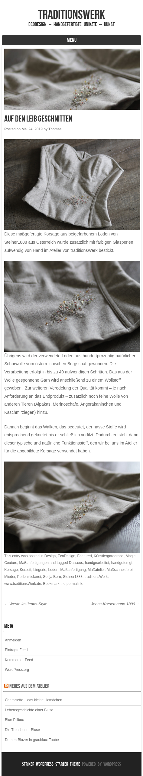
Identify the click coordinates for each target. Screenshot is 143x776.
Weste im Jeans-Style (25, 604)
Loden (53, 570)
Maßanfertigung (73, 570)
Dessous (76, 563)
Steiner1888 (15, 242)
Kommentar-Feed (19, 660)
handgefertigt (121, 563)
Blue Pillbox (14, 720)
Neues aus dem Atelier (29, 686)
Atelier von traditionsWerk (74, 250)
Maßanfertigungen (34, 563)
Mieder (9, 577)
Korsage (11, 570)
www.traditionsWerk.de (22, 584)
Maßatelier (96, 570)
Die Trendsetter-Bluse (22, 730)
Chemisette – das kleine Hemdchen (33, 700)
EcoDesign (66, 556)
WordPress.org (17, 670)
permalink (74, 584)
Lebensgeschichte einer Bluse (29, 710)
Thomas (54, 129)
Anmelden (13, 640)
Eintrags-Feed (16, 650)
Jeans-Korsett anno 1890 (115, 604)
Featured (84, 556)
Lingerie (39, 570)
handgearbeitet (97, 563)
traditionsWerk (71, 14)
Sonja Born (52, 577)
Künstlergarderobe (109, 556)
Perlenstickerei (29, 577)
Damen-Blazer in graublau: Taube (32, 740)
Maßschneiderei (119, 570)
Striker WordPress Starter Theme (51, 764)
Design (50, 556)
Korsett (25, 570)
